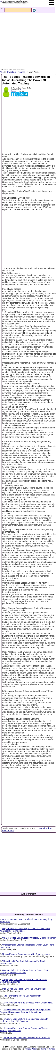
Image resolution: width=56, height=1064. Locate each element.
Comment (14, 91)
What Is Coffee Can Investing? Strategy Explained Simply (29, 938)
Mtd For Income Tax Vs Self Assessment (22, 996)
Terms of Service (48, 1049)
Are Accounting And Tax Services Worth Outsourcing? (28, 1003)
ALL (2, 72)
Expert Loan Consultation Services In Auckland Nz (26, 1037)
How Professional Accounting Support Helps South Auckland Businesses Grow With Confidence (25, 1011)
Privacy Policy (31, 1049)
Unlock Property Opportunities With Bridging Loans (26, 954)
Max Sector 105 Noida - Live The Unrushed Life (24, 989)
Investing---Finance (16, 72)
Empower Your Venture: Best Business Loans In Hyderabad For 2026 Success (24, 1020)
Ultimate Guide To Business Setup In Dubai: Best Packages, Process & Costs (24, 971)
